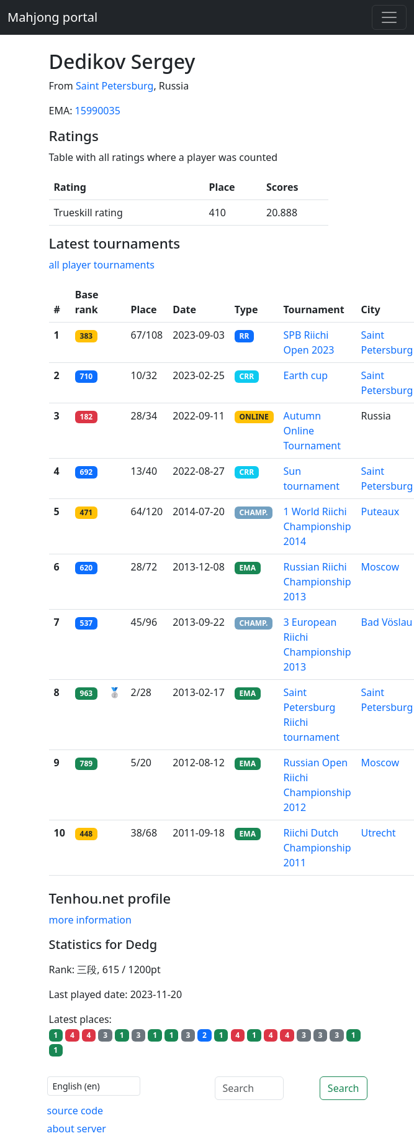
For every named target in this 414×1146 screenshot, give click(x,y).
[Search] (249, 1088)
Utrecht (378, 833)
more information (90, 920)
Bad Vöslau (387, 622)
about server (76, 1128)
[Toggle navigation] (389, 17)
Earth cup (306, 375)
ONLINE (254, 416)
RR (245, 336)
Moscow (380, 567)
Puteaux (380, 511)
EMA (248, 567)
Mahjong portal (52, 17)
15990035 (97, 110)
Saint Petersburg (115, 86)
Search (343, 1088)
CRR (247, 376)
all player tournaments (102, 265)
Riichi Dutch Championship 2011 (317, 847)
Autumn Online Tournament (312, 430)
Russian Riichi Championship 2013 (317, 581)
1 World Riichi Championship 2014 (317, 526)
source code (75, 1110)
